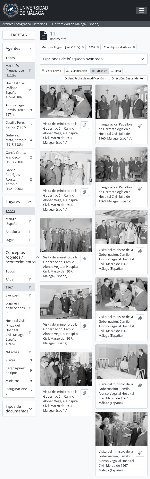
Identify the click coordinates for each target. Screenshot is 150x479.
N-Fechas (18, 353)
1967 (18, 288)
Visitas (18, 361)
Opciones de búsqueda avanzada (73, 58)
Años (18, 280)
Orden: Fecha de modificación (84, 78)
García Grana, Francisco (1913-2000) (18, 157)
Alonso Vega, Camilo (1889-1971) (18, 110)
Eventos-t (18, 296)
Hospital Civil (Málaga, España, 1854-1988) (18, 90)
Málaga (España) (18, 221)
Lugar (18, 240)
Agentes (13, 48)
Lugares (13, 201)
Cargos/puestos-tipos (18, 370)
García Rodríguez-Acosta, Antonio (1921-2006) (18, 179)
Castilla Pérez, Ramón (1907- (18, 124)
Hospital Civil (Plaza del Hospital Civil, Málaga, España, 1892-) (18, 332)
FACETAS (19, 34)
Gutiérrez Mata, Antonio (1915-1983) (18, 140)
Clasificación (76, 71)
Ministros (18, 381)
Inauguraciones (18, 391)
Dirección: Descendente (128, 78)
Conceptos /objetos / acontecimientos (20, 257)
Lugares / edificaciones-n (18, 308)
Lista (116, 71)
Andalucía (18, 232)
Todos (10, 58)
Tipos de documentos (17, 409)
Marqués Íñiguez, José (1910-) (18, 70)
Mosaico (99, 71)
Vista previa (51, 71)
